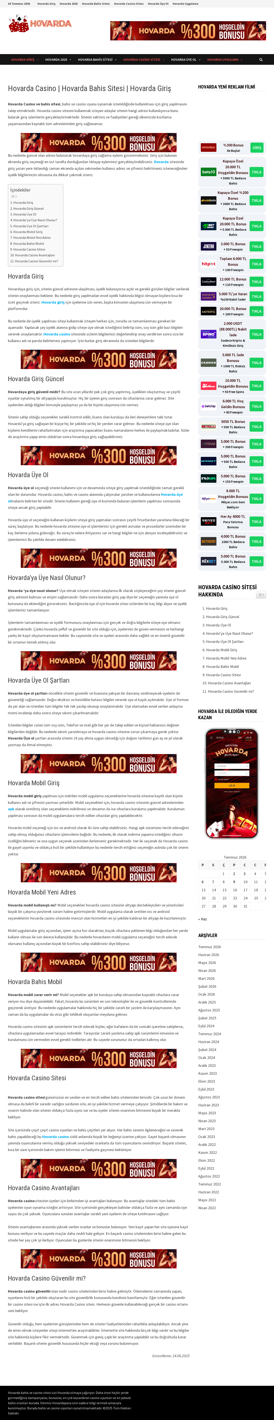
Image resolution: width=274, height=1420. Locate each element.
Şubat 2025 (207, 1018)
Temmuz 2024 (209, 1033)
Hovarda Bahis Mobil (28, 243)
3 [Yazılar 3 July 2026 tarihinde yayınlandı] (245, 873)
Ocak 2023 (206, 1136)
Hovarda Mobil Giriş (28, 232)
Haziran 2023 (208, 1105)
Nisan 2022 (207, 1207)
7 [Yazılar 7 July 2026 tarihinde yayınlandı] (213, 881)
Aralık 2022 (207, 1144)
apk (11, 808)
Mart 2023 (206, 1128)
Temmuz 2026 (209, 946)
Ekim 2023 (206, 1081)
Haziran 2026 (208, 954)
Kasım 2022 (207, 1152)
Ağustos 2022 (209, 1176)
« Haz (202, 919)
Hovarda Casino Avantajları (35, 255)
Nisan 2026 (207, 970)
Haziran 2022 (208, 1192)
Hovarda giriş (53, 302)
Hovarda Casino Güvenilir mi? (37, 261)
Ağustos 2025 (209, 1010)
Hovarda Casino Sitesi (129, 4)
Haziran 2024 (208, 1041)
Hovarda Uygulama (185, 4)
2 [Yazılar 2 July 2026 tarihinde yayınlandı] (234, 873)
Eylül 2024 (206, 1025)
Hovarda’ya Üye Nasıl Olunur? (35, 220)
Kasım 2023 (207, 1073)
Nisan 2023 (207, 1120)
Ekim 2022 (206, 1160)
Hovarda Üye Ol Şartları (30, 226)
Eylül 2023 (206, 1089)
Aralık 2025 (207, 1002)
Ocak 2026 (206, 994)
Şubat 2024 (207, 1049)
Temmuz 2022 (209, 1184)
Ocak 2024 (206, 1057)
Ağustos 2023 (209, 1097)
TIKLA (256, 172)
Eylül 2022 (206, 1168)
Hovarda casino (56, 334)
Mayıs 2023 (207, 1112)
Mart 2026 (206, 978)
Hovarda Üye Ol (158, 4)
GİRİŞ (257, 147)
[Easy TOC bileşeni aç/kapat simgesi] (261, 594)
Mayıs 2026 (207, 962)
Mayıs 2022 (207, 1199)
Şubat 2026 (207, 986)
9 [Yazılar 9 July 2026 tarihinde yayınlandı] (234, 881)
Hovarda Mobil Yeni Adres (32, 237)
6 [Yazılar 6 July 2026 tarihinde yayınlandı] (203, 881)
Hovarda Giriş (46, 4)
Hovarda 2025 (69, 4)
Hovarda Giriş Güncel (28, 208)
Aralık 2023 (207, 1065)
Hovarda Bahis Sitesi (96, 4)
